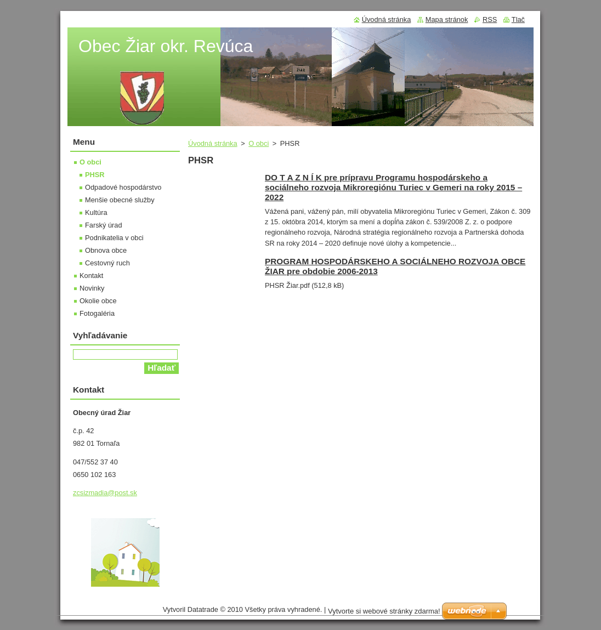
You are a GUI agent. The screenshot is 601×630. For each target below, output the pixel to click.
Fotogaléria (97, 313)
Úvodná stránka (212, 143)
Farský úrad (103, 225)
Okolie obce (98, 301)
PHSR (95, 175)
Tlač (518, 19)
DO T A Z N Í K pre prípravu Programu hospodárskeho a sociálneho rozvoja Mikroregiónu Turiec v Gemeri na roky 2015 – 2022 (393, 187)
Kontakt (91, 275)
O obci (258, 143)
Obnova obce (106, 250)
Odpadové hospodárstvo (123, 187)
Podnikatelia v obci (114, 238)
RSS (490, 19)
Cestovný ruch (107, 263)
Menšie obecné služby (120, 200)
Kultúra (96, 212)
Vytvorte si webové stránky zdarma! (384, 614)
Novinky (92, 288)
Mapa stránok (447, 19)
